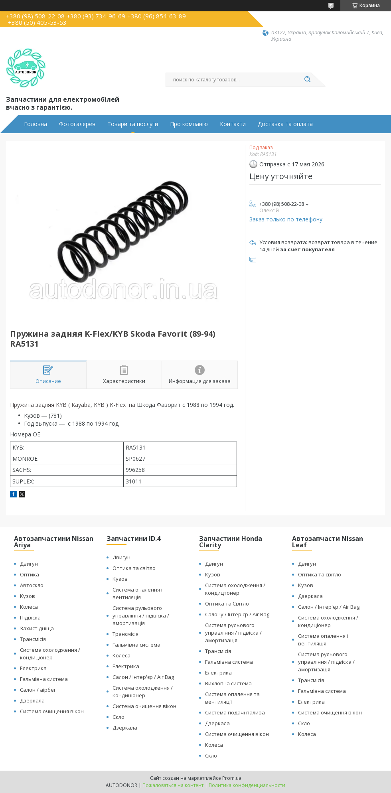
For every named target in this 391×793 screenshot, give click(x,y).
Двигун (29, 563)
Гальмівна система (44, 679)
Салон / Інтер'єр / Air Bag (143, 677)
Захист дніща (37, 628)
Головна (35, 124)
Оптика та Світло (227, 603)
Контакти (233, 124)
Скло (118, 716)
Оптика (29, 574)
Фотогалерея (77, 124)
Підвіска (30, 617)
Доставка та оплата (285, 124)
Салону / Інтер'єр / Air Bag (237, 614)
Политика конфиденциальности (247, 785)
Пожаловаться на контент (172, 785)
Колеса (29, 606)
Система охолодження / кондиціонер (50, 653)
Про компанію (189, 124)
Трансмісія (33, 639)
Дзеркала (32, 700)
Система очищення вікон (52, 711)
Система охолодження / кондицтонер (235, 589)
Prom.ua (231, 778)
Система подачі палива (235, 712)
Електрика (33, 668)
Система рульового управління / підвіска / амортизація (141, 615)
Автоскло (31, 585)
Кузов (27, 596)
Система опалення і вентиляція (137, 593)
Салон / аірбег (38, 689)
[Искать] (307, 80)
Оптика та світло (134, 568)
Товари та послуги (132, 124)
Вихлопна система (228, 683)
